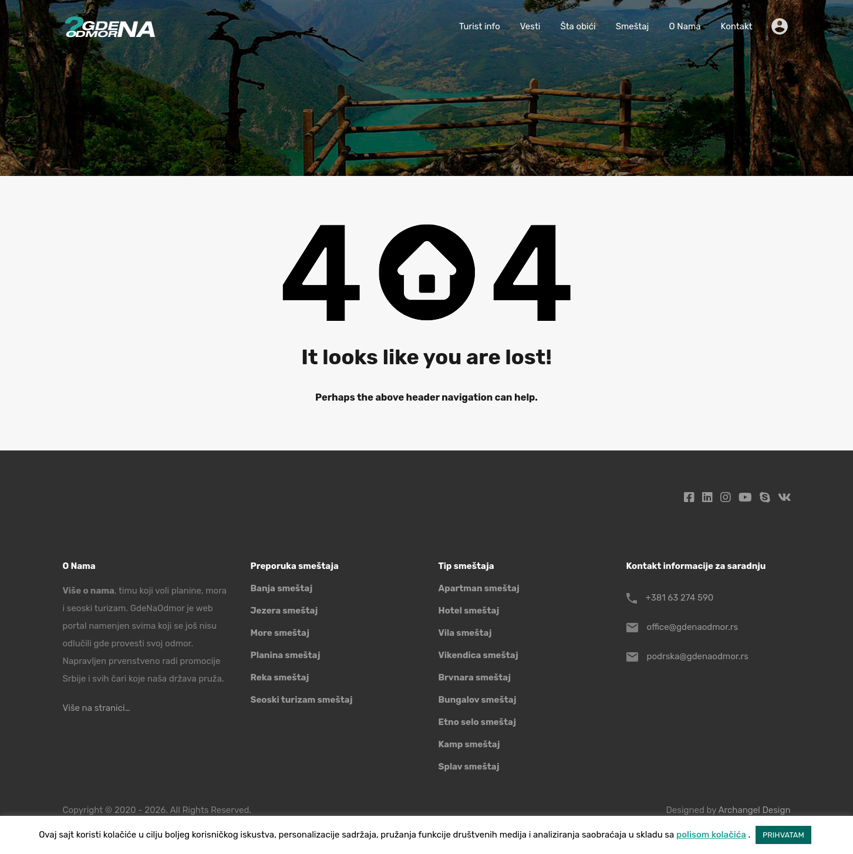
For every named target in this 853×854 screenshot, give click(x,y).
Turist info (479, 26)
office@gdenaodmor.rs (693, 627)
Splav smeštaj (469, 766)
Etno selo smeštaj (477, 722)
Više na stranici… (96, 708)
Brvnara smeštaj (475, 677)
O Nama (684, 26)
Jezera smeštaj (284, 610)
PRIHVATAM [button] (783, 835)
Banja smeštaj (282, 588)
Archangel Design (754, 810)
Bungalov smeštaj (478, 699)
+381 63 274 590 (680, 597)
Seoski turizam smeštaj (302, 699)
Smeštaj (632, 26)
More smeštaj (280, 633)
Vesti (530, 26)
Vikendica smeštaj (478, 655)
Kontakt (737, 26)
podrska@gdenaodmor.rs (698, 656)
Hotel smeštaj (469, 610)
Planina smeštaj (286, 655)
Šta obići (577, 26)
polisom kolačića (711, 834)
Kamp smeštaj (469, 744)
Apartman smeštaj (479, 588)
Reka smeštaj (280, 677)
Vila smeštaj (465, 633)
